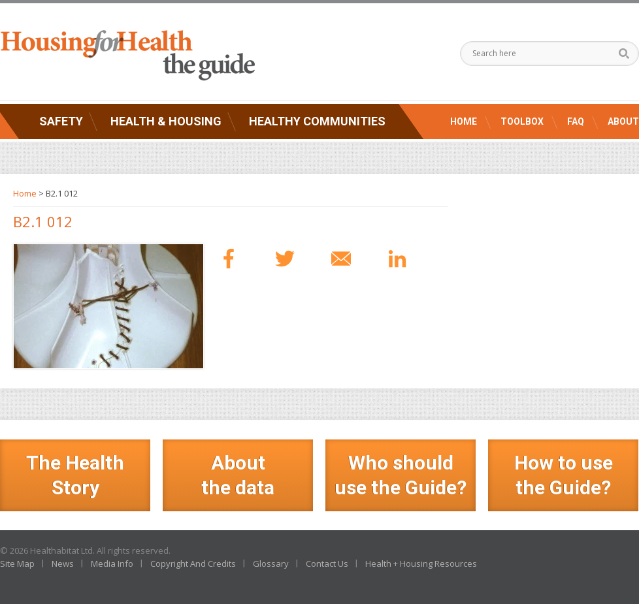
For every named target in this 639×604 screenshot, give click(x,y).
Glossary (271, 563)
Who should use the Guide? (401, 475)
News (63, 563)
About (623, 121)
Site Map (17, 563)
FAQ (575, 121)
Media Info (112, 563)
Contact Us (327, 563)
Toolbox (522, 121)
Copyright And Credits (193, 563)
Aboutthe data (237, 475)
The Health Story (75, 475)
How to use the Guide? (563, 475)
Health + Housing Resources (421, 563)
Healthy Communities (317, 121)
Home (463, 121)
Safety (61, 121)
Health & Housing (165, 121)
